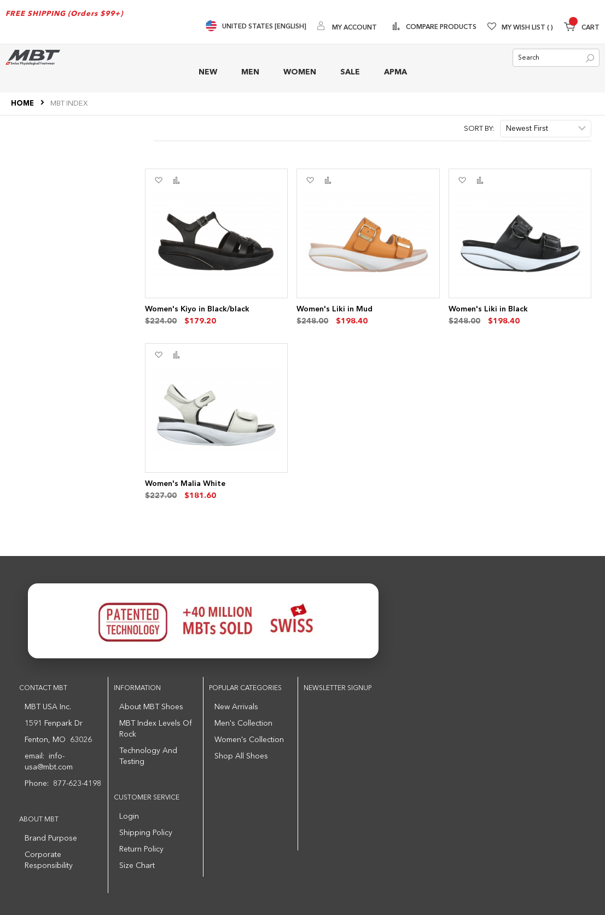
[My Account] (347, 27)
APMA (395, 72)
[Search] (590, 58)
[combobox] (556, 58)
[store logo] (32, 57)
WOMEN (299, 72)
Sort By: (479, 128)
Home (23, 103)
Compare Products (440, 27)
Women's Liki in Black (488, 309)
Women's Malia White (185, 484)
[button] (158, 180)
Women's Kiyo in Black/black (197, 309)
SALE (350, 72)
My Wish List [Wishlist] (527, 28)
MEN (250, 72)
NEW (208, 72)
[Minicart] (582, 28)
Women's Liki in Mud (334, 309)
